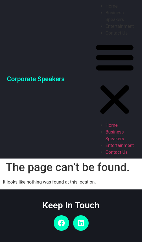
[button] (114, 79)
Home (112, 6)
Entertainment (120, 26)
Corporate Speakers (36, 79)
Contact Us (117, 33)
